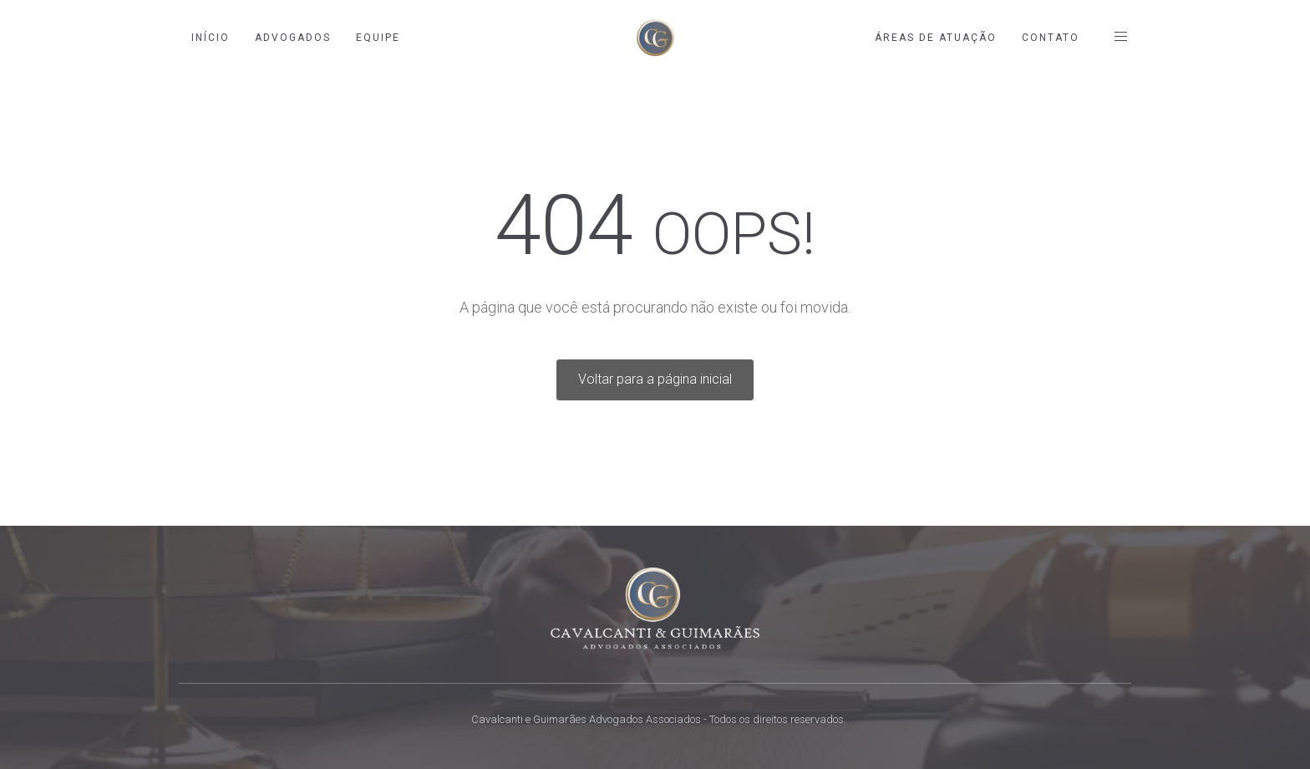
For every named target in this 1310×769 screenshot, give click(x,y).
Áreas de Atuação (936, 37)
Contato (1050, 37)
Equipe (378, 37)
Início (210, 37)
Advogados (293, 37)
